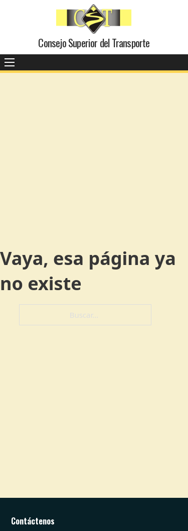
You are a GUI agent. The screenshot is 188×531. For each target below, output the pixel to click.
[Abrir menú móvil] (10, 62)
